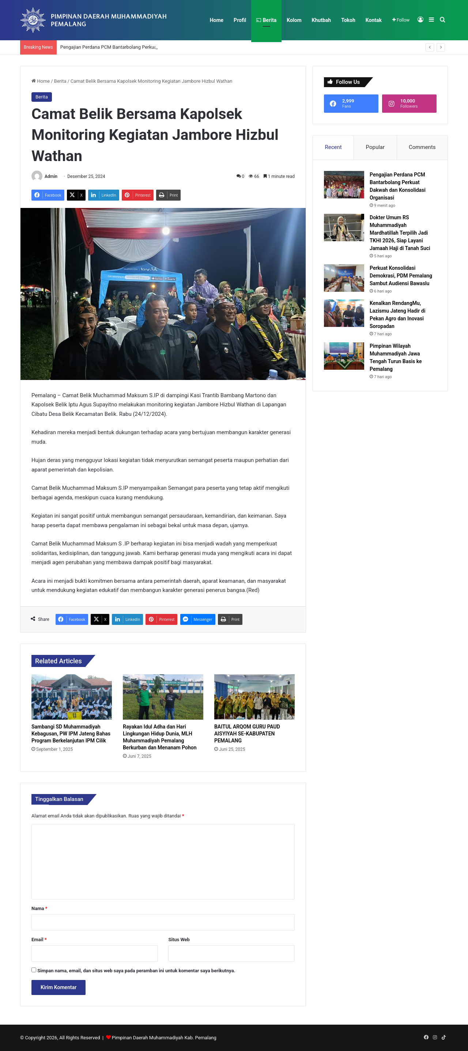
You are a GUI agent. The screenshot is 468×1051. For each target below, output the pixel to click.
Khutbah (321, 20)
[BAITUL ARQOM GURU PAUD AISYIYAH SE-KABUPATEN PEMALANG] (254, 697)
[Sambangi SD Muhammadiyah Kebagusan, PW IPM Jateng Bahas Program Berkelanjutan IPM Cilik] (71, 697)
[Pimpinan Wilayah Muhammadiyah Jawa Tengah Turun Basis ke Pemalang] (344, 356)
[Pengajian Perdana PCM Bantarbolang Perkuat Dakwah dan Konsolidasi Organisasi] (344, 184)
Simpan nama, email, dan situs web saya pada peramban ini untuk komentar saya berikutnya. (136, 970)
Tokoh (348, 20)
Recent (333, 147)
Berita (266, 20)
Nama (39, 908)
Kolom (294, 20)
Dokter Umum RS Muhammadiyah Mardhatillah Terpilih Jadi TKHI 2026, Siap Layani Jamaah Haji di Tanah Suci (400, 233)
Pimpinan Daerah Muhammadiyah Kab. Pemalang (164, 1037)
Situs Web (179, 939)
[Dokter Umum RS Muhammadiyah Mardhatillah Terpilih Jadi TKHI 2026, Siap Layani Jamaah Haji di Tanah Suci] (344, 227)
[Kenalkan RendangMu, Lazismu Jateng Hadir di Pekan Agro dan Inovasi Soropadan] (344, 313)
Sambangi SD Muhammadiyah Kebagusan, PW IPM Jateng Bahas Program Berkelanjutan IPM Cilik (70, 733)
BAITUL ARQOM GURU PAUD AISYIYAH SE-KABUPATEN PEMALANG (247, 733)
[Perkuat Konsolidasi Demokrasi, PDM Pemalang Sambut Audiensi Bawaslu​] (344, 278)
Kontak (374, 20)
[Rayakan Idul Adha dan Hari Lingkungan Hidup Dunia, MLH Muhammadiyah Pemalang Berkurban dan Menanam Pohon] (163, 697)
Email (39, 939)
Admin (51, 176)
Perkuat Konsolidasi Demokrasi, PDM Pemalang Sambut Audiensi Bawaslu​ (401, 275)
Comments (422, 147)
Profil (240, 20)
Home (216, 20)
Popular (375, 147)
